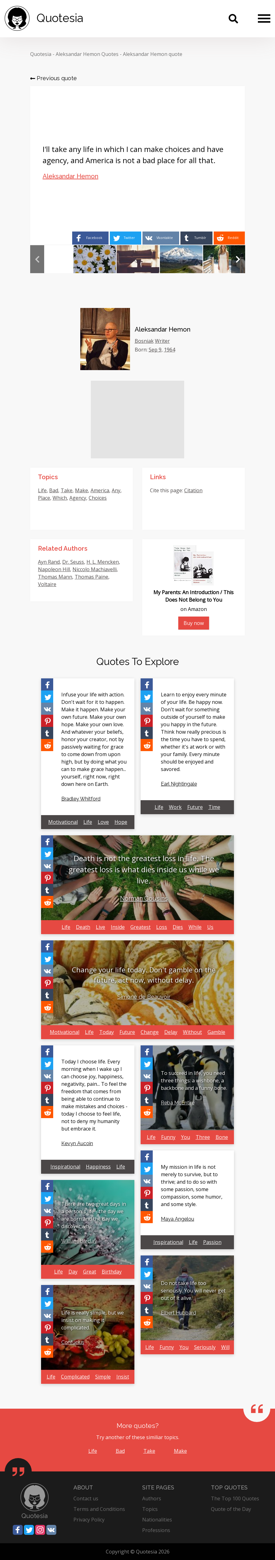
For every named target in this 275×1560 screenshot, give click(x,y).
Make (81, 490)
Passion (212, 1242)
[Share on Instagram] (40, 1530)
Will (225, 1347)
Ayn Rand (49, 561)
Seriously (205, 1347)
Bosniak (144, 340)
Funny (168, 1137)
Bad (53, 490)
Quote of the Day (231, 1509)
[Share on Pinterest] (47, 721)
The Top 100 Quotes (235, 1498)
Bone (222, 1137)
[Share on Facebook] (86, 238)
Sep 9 (155, 349)
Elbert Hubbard (178, 1313)
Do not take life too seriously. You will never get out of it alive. (193, 1290)
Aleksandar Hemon (70, 176)
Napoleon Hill (54, 569)
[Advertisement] (137, 419)
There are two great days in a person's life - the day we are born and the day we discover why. (93, 1215)
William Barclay (79, 1241)
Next (238, 259)
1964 (169, 349)
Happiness (98, 1166)
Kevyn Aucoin (77, 1143)
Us (210, 927)
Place (44, 497)
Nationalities (157, 1519)
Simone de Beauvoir (143, 996)
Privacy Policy (89, 1519)
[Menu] (264, 18)
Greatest (140, 927)
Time (214, 807)
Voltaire (47, 584)
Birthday (112, 1271)
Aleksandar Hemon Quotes (87, 54)
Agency (77, 497)
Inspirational (65, 1166)
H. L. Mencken (102, 561)
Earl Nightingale (179, 784)
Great (89, 1271)
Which (60, 497)
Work (175, 807)
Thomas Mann (55, 576)
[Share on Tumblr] (195, 238)
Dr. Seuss (73, 561)
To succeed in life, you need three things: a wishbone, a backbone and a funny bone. (194, 1080)
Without (192, 1032)
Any (116, 490)
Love (103, 822)
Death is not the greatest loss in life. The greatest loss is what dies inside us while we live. (143, 869)
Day (72, 1271)
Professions (156, 1530)
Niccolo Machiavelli (94, 569)
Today (106, 1032)
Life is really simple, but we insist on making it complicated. (92, 1320)
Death (83, 927)
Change (150, 1032)
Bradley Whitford (80, 799)
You (185, 1137)
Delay (170, 1032)
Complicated (75, 1376)
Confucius (72, 1342)
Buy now (194, 623)
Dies (178, 927)
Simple (103, 1376)
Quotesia (40, 54)
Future (195, 807)
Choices (98, 497)
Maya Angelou (177, 1219)
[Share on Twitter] (122, 238)
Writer (162, 340)
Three (203, 1137)
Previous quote (53, 78)
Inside (118, 927)
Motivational (63, 822)
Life (42, 490)
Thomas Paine (91, 576)
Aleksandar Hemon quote (152, 54)
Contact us (85, 1498)
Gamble (216, 1032)
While (195, 927)
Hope (120, 822)
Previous (37, 259)
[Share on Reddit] (229, 238)
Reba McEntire (177, 1103)
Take (66, 490)
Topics (150, 1509)
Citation (193, 490)
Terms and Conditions (99, 1509)
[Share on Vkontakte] (159, 238)
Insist (122, 1376)
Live (100, 927)
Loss (161, 927)
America (100, 490)
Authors (151, 1498)
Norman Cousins (144, 898)
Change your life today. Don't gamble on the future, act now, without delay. (144, 974)
